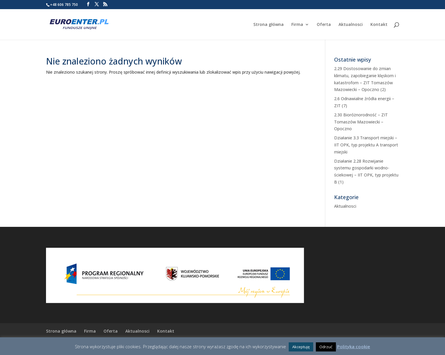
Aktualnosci (351, 24)
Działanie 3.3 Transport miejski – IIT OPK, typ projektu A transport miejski (366, 145)
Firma (297, 24)
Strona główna (268, 24)
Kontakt (378, 24)
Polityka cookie (353, 346)
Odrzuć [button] (325, 346)
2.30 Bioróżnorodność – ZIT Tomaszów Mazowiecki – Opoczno (361, 122)
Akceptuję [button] (301, 346)
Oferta (324, 24)
